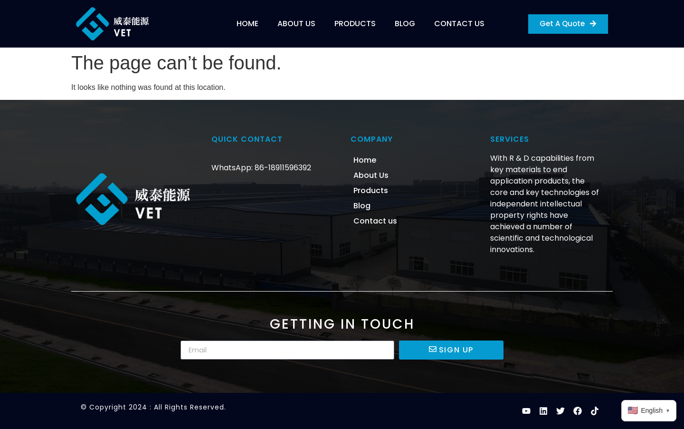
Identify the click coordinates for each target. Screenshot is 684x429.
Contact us (459, 23)
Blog (405, 23)
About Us (296, 23)
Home (247, 23)
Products (355, 23)
